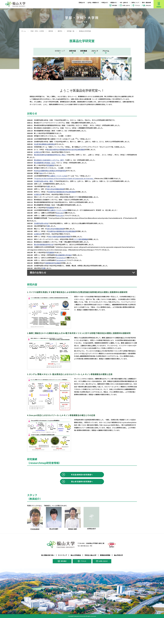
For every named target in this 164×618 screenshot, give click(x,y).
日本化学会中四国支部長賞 (55, 189)
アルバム (105, 51)
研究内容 (72, 51)
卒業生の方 (104, 2)
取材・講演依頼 (146, 2)
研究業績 (83, 51)
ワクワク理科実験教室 (80, 239)
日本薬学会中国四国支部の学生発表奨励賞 (62, 192)
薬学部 (51, 31)
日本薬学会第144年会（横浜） (44, 181)
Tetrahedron (60, 257)
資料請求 (114, 5)
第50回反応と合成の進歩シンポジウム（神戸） (49, 160)
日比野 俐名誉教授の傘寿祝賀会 (44, 144)
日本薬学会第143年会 (41, 223)
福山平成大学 (118, 555)
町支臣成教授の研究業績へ (82, 474)
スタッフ (94, 51)
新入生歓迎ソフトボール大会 (57, 176)
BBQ (41, 173)
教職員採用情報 (105, 555)
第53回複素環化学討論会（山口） (45, 163)
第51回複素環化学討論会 (63, 255)
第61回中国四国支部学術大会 (43, 244)
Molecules (59, 213)
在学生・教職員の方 (93, 2)
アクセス (137, 5)
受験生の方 (82, 2)
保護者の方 (113, 2)
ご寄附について (135, 2)
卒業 (48, 186)
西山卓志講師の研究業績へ (82, 481)
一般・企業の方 (123, 2)
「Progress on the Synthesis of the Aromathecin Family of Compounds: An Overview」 (64, 178)
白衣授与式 (37, 152)
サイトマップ (62, 555)
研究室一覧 (70, 31)
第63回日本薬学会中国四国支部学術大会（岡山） (50, 155)
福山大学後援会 (76, 555)
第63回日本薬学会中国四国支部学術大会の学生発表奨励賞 (66, 149)
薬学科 (60, 31)
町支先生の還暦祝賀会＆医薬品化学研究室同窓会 (50, 170)
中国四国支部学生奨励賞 (53, 263)
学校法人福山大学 (90, 555)
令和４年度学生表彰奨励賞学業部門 (59, 236)
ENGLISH (148, 5)
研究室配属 (50, 165)
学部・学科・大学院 (37, 31)
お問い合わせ (126, 5)
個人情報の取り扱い (47, 555)
